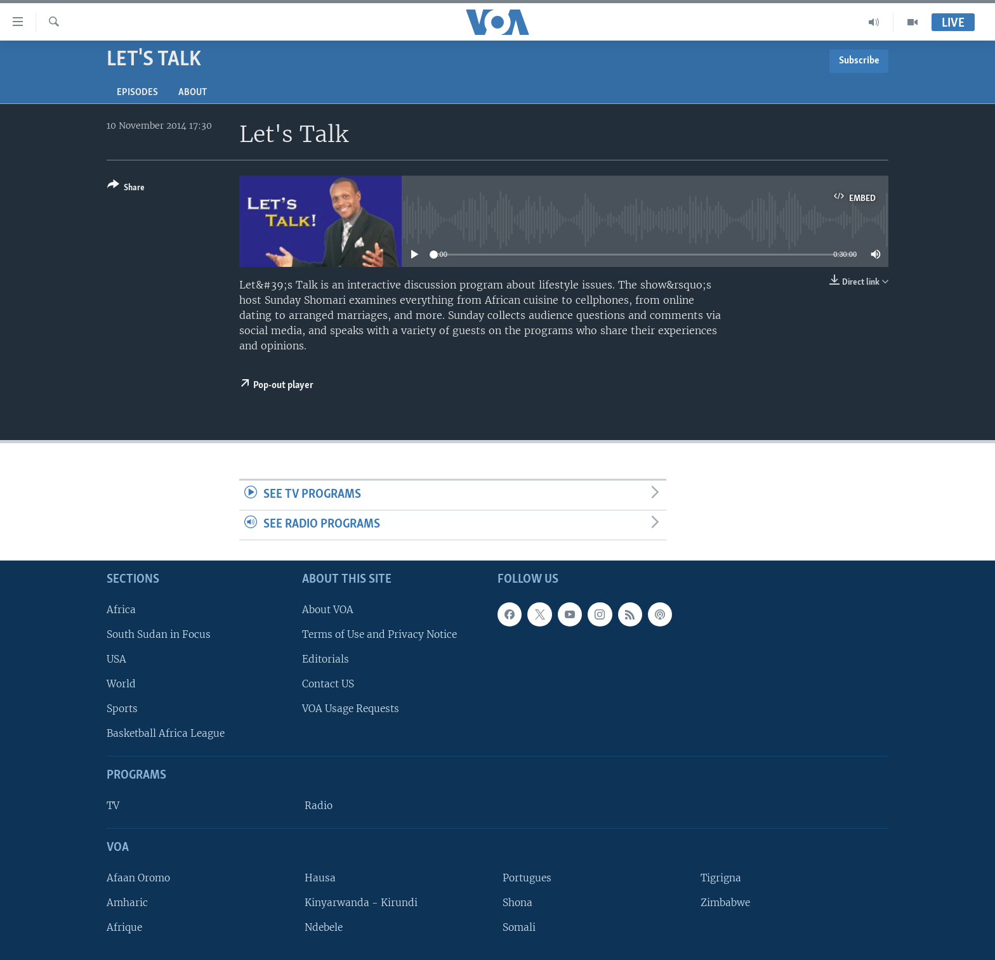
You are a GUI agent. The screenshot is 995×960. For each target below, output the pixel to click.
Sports (122, 709)
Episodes (137, 93)
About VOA (327, 610)
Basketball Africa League (166, 733)
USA (116, 659)
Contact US (328, 684)
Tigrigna (721, 878)
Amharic (127, 903)
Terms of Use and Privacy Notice (379, 634)
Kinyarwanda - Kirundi (361, 903)
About (192, 93)
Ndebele (324, 927)
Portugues (527, 878)
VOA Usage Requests (350, 709)
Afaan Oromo (138, 878)
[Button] (126, 189)
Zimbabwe (725, 903)
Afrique (124, 927)
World (121, 684)
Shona (517, 903)
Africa (121, 610)
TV (113, 806)
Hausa (320, 878)
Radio (319, 806)
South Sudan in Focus (159, 634)
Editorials (325, 659)
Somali (519, 927)
